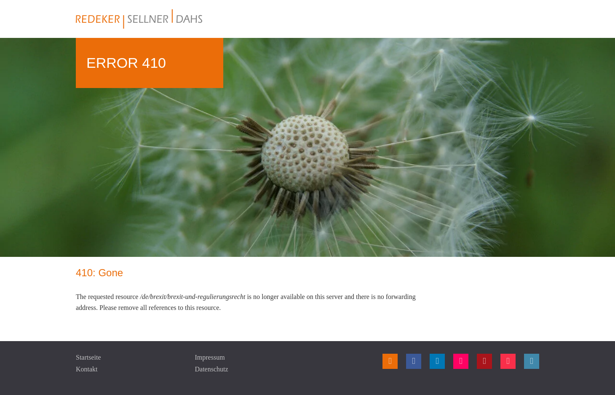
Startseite (88, 357)
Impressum (210, 357)
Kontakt (87, 369)
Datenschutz (211, 369)
